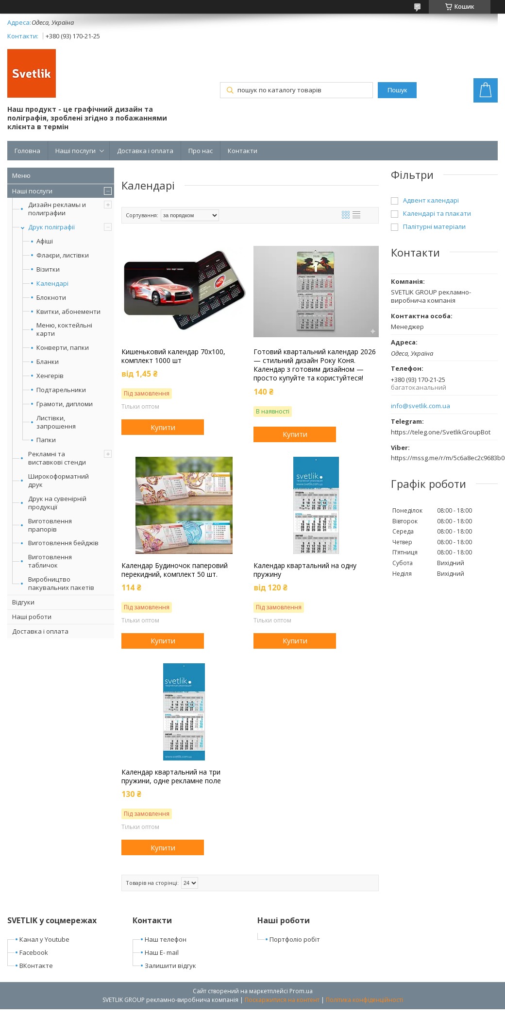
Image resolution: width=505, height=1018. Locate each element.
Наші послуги (75, 150)
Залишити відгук (170, 965)
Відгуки (23, 602)
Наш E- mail (162, 952)
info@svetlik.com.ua (420, 406)
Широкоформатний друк (58, 480)
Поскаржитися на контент (282, 1000)
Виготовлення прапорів (50, 525)
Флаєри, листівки (62, 255)
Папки (46, 440)
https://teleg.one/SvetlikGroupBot (440, 432)
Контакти (242, 150)
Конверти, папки (62, 348)
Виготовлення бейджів (63, 542)
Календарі (52, 283)
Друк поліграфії (51, 227)
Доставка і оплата (145, 150)
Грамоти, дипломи (64, 404)
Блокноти (51, 297)
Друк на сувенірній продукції (57, 502)
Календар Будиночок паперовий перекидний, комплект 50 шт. (174, 570)
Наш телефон (165, 939)
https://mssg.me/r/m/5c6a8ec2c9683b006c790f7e (444, 457)
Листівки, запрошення (56, 422)
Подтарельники (61, 390)
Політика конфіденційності (364, 1000)
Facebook (33, 952)
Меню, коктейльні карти (64, 329)
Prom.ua (301, 991)
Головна (27, 150)
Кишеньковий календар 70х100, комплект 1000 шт (173, 356)
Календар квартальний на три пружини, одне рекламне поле (171, 776)
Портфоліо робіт (294, 939)
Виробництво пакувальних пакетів (61, 583)
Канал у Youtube (44, 939)
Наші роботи (31, 616)
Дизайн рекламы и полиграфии (57, 208)
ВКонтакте (36, 965)
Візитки (48, 269)
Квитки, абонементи (68, 312)
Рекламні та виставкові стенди (57, 457)
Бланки (47, 362)
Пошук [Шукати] (397, 90)
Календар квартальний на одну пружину (304, 570)
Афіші (44, 241)
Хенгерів (50, 376)
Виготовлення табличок (50, 560)
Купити (163, 427)
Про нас (200, 150)
